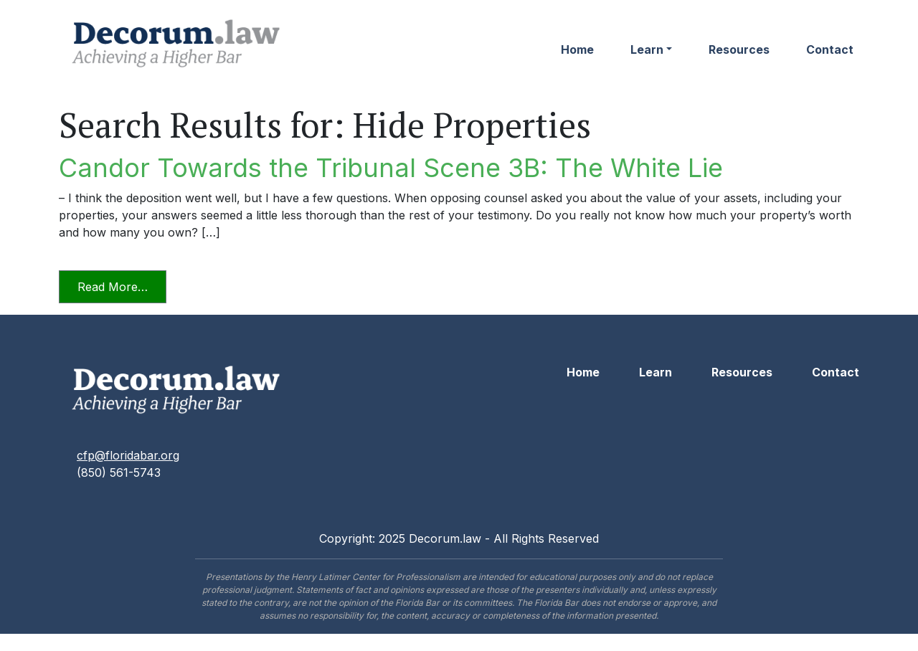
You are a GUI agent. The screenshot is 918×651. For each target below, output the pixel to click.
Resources (739, 49)
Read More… (121, 285)
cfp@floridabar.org (128, 455)
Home (577, 49)
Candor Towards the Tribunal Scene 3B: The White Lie (391, 168)
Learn (646, 49)
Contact (829, 49)
